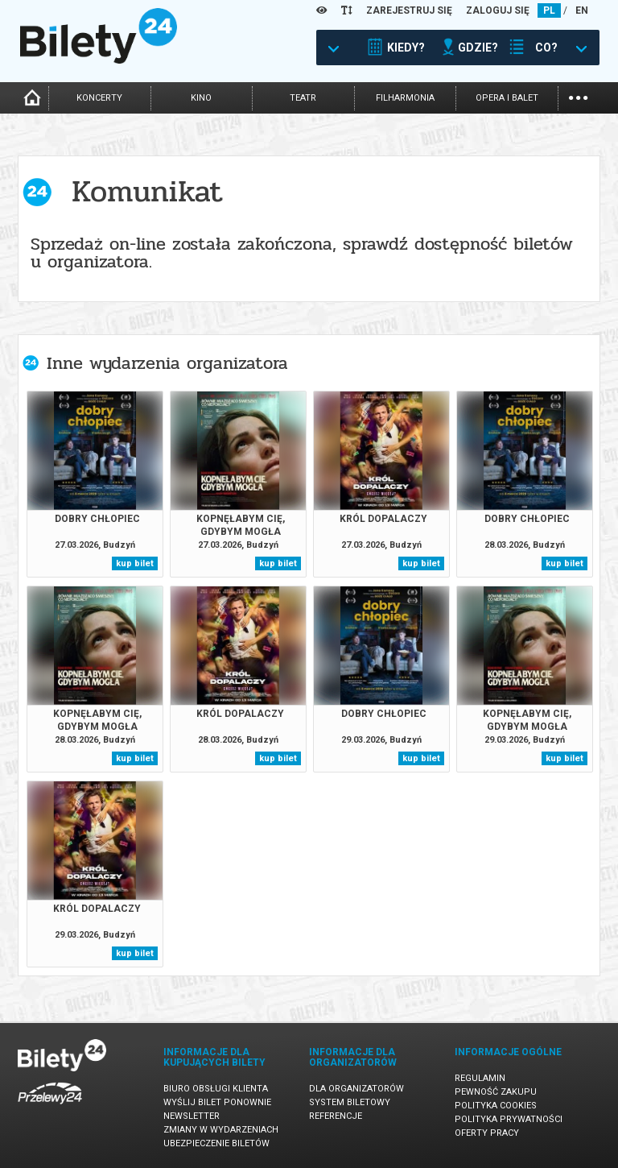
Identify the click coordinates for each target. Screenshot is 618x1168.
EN (581, 10)
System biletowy (349, 1102)
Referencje (335, 1116)
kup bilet (135, 563)
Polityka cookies (496, 1105)
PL (549, 10)
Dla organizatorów (356, 1088)
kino (201, 98)
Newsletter (191, 1116)
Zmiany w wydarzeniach (220, 1130)
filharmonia (405, 98)
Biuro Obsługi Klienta (215, 1088)
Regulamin (480, 1078)
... (578, 96)
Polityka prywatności (508, 1119)
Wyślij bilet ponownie (217, 1102)
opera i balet (507, 98)
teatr (303, 98)
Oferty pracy (487, 1133)
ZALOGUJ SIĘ (497, 10)
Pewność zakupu (496, 1092)
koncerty (99, 98)
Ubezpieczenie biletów (216, 1143)
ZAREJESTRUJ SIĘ (409, 10)
